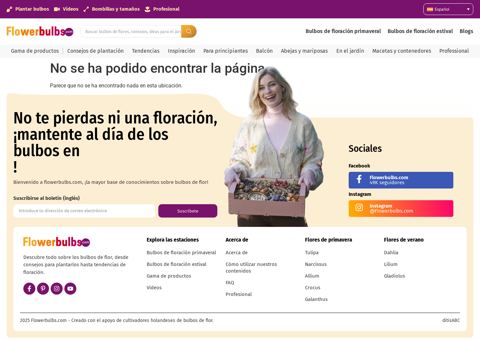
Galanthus (316, 299)
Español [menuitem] (442, 9)
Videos (154, 288)
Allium (312, 276)
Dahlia (391, 253)
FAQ (230, 283)
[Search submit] (189, 31)
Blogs (466, 31)
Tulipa (312, 253)
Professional (454, 51)
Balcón (264, 51)
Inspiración (181, 51)
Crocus (312, 288)
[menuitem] (448, 9)
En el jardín (350, 51)
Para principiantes (225, 51)
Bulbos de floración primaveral (343, 31)
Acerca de (237, 253)
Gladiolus (394, 276)
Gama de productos (35, 51)
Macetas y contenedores (401, 51)
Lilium (391, 264)
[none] (448, 9)
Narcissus (316, 264)
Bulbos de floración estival (420, 31)
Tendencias (145, 51)
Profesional (239, 294)
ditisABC (451, 320)
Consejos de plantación (95, 51)
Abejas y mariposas (304, 51)
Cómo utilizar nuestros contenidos (251, 267)
